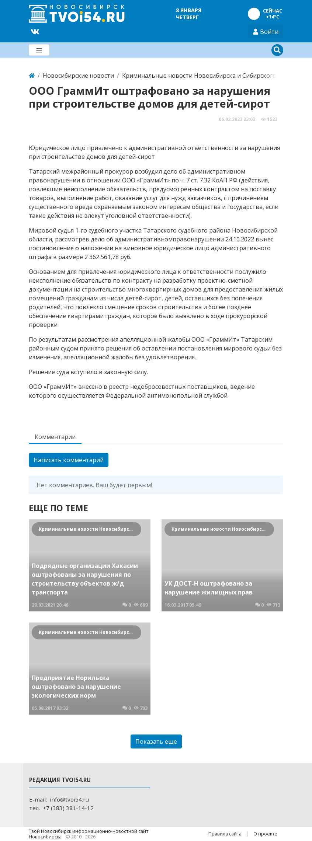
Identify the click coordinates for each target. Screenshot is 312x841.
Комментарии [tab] (55, 437)
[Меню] (39, 50)
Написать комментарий (69, 460)
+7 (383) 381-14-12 (68, 808)
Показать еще (156, 741)
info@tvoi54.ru (69, 799)
